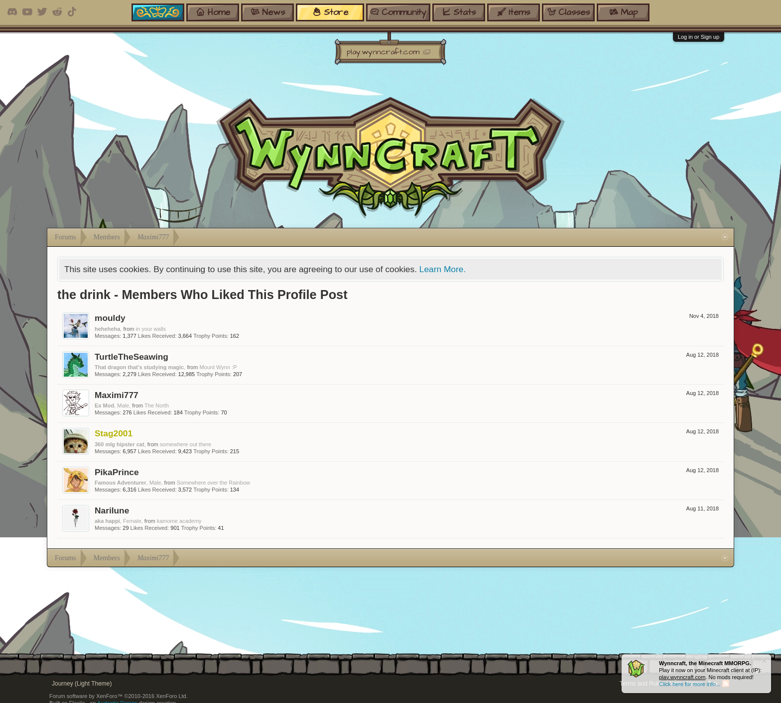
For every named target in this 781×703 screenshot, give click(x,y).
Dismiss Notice (764, 661)
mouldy (110, 318)
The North (156, 405)
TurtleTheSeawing (131, 357)
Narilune (112, 510)
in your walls (151, 329)
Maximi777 (116, 395)
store (330, 12)
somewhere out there (185, 444)
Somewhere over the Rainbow (213, 483)
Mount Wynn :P (218, 367)
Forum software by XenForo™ (118, 696)
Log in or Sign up (698, 37)
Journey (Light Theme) (82, 683)
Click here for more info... (689, 684)
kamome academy (179, 521)
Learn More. (442, 269)
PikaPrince (117, 472)
